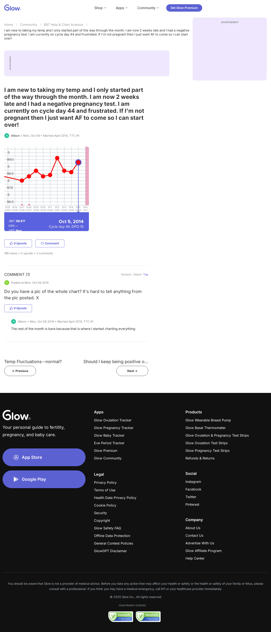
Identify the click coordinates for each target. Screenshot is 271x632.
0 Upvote (18, 243)
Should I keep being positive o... (115, 361)
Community (28, 25)
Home (8, 25)
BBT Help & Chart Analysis (63, 25)
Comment (50, 243)
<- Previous (20, 371)
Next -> (132, 371)
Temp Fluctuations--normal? (33, 361)
